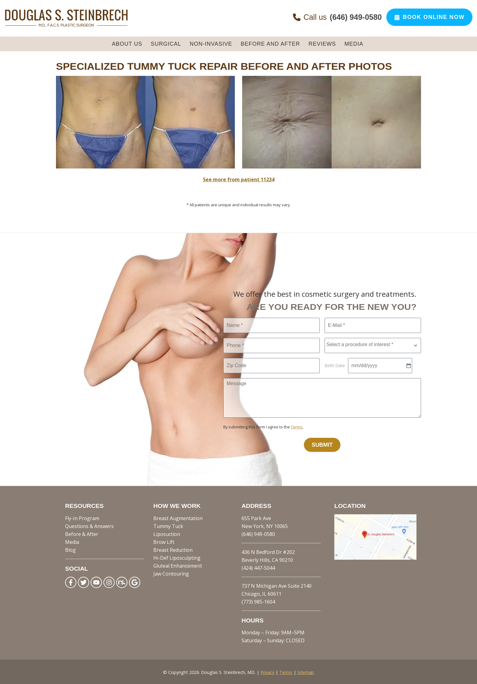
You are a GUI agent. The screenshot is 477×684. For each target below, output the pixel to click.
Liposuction (166, 533)
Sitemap (305, 671)
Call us (337, 17)
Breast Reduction (173, 549)
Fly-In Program (82, 517)
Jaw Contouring (171, 572)
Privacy (267, 671)
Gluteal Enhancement (177, 565)
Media (72, 541)
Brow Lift (163, 541)
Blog (70, 549)
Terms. (297, 426)
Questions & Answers (89, 525)
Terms (285, 671)
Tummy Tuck (168, 525)
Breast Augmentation (178, 517)
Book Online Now (429, 17)
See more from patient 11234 (238, 178)
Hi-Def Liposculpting (176, 557)
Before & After (81, 533)
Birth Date (335, 364)
